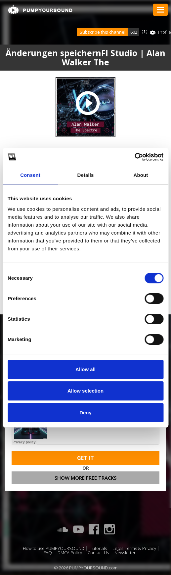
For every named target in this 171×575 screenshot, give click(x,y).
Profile (164, 32)
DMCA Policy (70, 553)
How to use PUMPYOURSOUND (53, 548)
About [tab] (141, 175)
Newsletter (125, 553)
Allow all (85, 369)
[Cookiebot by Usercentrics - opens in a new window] (134, 157)
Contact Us (98, 553)
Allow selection (85, 391)
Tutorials (98, 548)
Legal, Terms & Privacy (134, 548)
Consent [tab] (30, 175)
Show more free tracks (85, 477)
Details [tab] (85, 175)
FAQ (48, 553)
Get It (85, 458)
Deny (85, 412)
